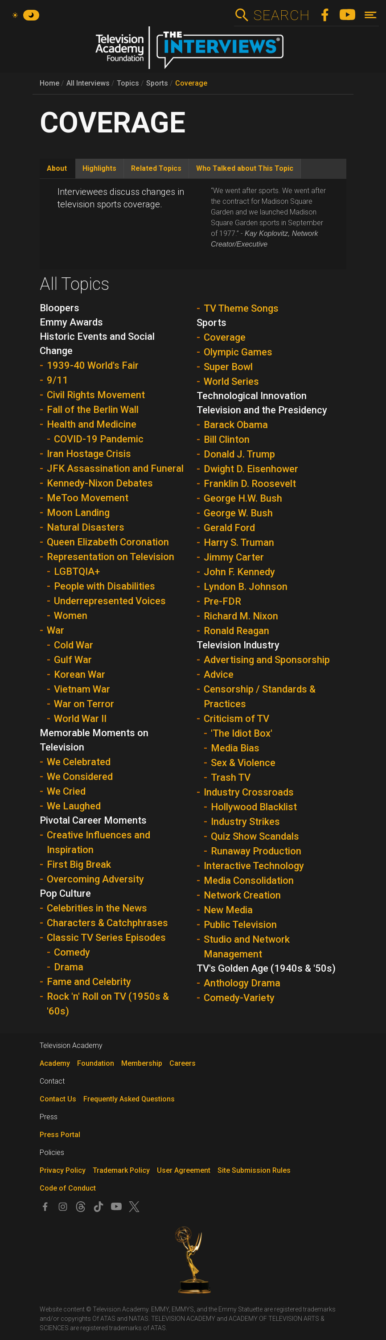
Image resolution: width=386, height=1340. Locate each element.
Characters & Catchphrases (107, 922)
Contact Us (58, 1099)
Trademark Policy (121, 1170)
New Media (228, 909)
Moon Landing (78, 512)
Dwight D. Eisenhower (251, 468)
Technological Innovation (252, 395)
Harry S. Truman (239, 542)
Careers (182, 1063)
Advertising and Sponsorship (267, 659)
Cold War (73, 645)
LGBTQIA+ (77, 571)
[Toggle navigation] (370, 15)
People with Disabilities (104, 586)
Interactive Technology (254, 865)
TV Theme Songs (241, 308)
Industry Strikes (245, 821)
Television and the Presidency (262, 410)
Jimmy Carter (234, 557)
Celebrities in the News (97, 908)
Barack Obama (236, 424)
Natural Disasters (85, 527)
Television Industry (238, 645)
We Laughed (74, 806)
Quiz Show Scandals (255, 836)
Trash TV (230, 777)
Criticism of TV (236, 718)
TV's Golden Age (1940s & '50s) (266, 968)
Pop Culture (65, 893)
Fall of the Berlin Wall (93, 409)
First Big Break (79, 864)
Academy (55, 1063)
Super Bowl (228, 366)
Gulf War (73, 659)
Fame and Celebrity (89, 981)
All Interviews (88, 83)
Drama (68, 967)
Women (70, 615)
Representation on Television (110, 556)
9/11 (57, 380)
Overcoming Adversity (95, 879)
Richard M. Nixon (241, 616)
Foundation (95, 1063)
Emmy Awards (71, 322)
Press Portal (60, 1134)
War (55, 630)
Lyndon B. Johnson (245, 586)
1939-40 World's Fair (93, 365)
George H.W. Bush (243, 498)
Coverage (191, 83)
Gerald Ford (229, 527)
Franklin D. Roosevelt (250, 483)
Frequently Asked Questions (129, 1099)
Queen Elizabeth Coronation (108, 542)
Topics (128, 83)
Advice (219, 674)
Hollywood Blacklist (254, 806)
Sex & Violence (243, 762)
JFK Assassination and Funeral (115, 468)
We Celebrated (79, 761)
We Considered (80, 776)
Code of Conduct (68, 1188)
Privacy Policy (63, 1170)
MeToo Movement (87, 497)
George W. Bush (238, 513)
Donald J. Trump (239, 454)
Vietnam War (82, 689)
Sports (157, 83)
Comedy (72, 952)
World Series (231, 381)
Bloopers (59, 307)
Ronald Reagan (236, 630)
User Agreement (183, 1170)
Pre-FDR (222, 601)
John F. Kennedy (239, 571)
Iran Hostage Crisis (89, 453)
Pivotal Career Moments (93, 820)
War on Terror (84, 703)
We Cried (66, 791)
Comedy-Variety (239, 997)
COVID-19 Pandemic (99, 439)
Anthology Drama (242, 983)
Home (49, 83)
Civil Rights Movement (96, 394)
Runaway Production (256, 851)
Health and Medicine (91, 424)
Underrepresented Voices (110, 600)
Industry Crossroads (249, 792)
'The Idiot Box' (241, 733)
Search (281, 15)
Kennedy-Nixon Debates (100, 483)
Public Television (240, 924)
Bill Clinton (227, 439)
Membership (141, 1063)
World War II (80, 718)
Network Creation (242, 895)
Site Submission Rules (254, 1170)
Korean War (79, 674)
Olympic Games (238, 352)
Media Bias (235, 748)
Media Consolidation (249, 880)
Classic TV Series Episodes (106, 937)
